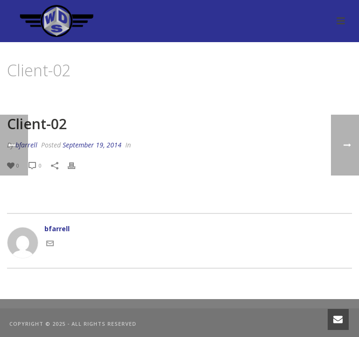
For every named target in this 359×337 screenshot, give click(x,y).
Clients (297, 94)
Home (271, 94)
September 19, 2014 (92, 144)
